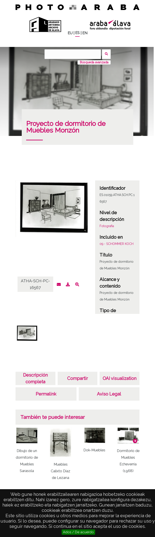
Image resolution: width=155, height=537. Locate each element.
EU (70, 33)
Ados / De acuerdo (78, 532)
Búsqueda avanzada (94, 62)
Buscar (106, 54)
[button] (135, 441)
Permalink (46, 394)
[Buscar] (72, 54)
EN (84, 33)
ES (77, 33)
